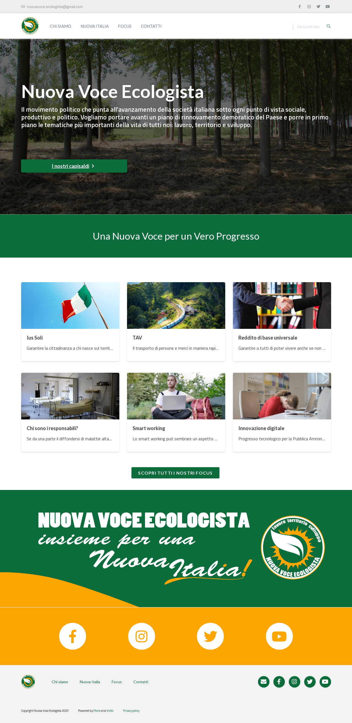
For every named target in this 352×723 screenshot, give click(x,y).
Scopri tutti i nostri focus (175, 472)
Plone (97, 710)
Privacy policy (131, 710)
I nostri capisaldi (73, 166)
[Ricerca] (311, 27)
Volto (110, 710)
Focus (124, 26)
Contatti (151, 26)
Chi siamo (60, 26)
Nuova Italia (95, 26)
